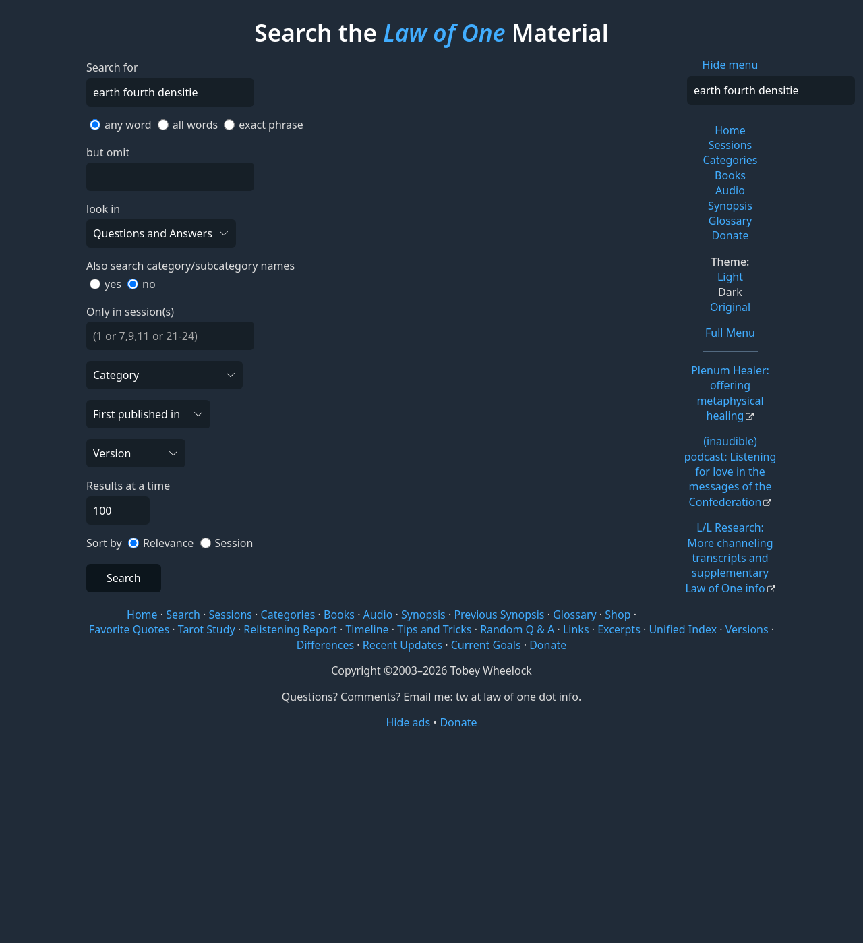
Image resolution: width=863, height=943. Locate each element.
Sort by (104, 543)
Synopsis (730, 205)
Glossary (730, 220)
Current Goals (486, 644)
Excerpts (619, 629)
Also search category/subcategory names (190, 265)
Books (730, 175)
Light (730, 276)
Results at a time (128, 485)
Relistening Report (289, 629)
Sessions (730, 145)
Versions (747, 629)
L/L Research (729, 558)
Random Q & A (517, 629)
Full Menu (730, 332)
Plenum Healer (730, 393)
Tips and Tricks (434, 629)
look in (103, 209)
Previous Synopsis (499, 614)
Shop (617, 614)
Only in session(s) (130, 311)
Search (124, 578)
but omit (107, 152)
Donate (729, 235)
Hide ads (408, 722)
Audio (730, 190)
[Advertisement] (431, 835)
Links (576, 629)
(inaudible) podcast (730, 471)
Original (730, 306)
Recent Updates (402, 644)
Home (730, 130)
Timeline (366, 629)
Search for (112, 67)
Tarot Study (206, 629)
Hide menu (730, 64)
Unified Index (683, 629)
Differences (325, 644)
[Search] (771, 90)
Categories (730, 159)
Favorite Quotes (129, 629)
